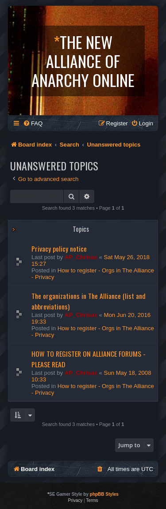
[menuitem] (32, 123)
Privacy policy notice (59, 248)
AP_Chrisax (81, 257)
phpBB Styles (104, 494)
